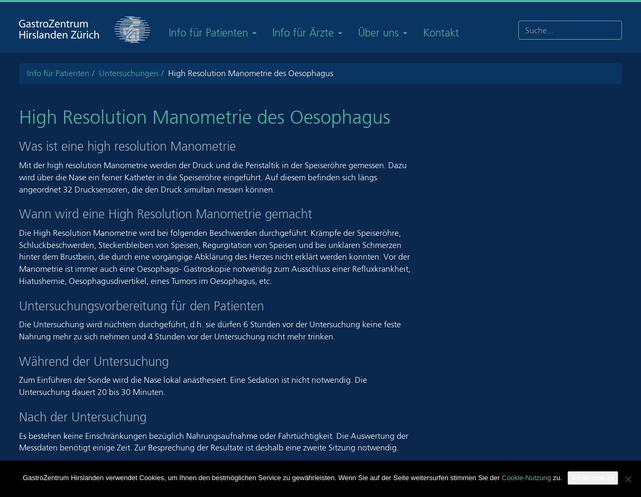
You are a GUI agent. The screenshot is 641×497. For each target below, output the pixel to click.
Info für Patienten (213, 32)
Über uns (382, 32)
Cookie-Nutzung (526, 478)
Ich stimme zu (593, 478)
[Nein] (627, 479)
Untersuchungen (129, 73)
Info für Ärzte (307, 32)
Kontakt (441, 32)
